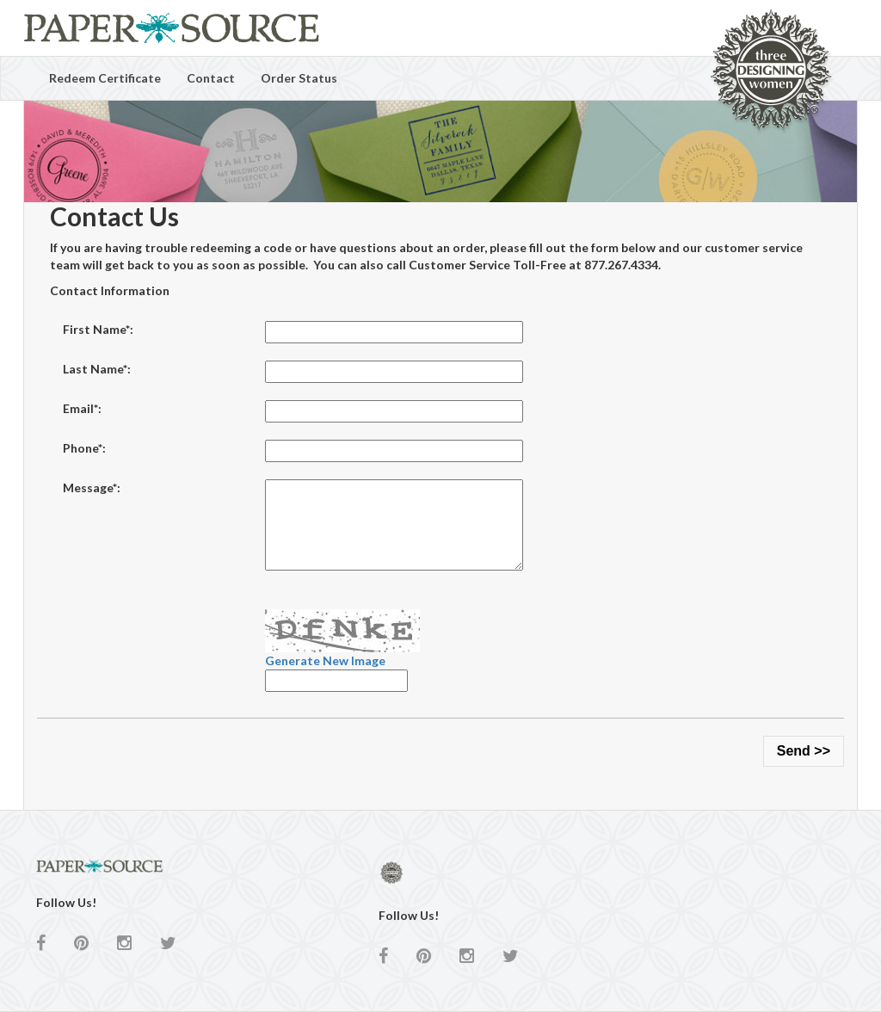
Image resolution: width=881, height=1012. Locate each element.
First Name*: (98, 329)
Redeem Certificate (105, 78)
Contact (211, 78)
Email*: (82, 408)
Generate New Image (325, 660)
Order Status (299, 78)
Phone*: (84, 448)
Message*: (91, 487)
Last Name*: (97, 368)
